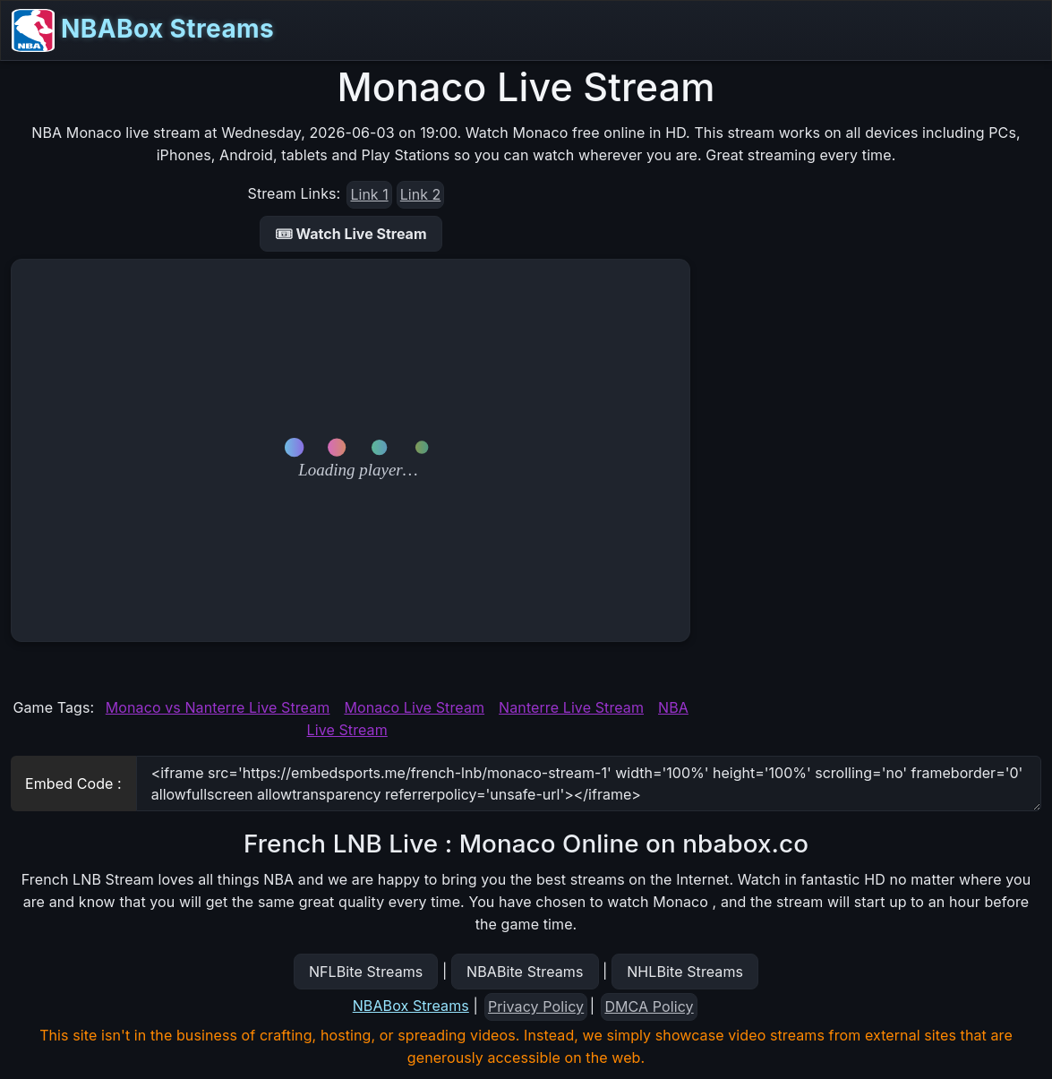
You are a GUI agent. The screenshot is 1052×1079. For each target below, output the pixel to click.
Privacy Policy (536, 1006)
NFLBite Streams (366, 972)
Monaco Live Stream (414, 707)
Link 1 (369, 194)
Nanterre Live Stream (571, 707)
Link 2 (420, 194)
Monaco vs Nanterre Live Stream (218, 707)
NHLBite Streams (685, 972)
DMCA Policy (648, 1006)
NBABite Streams (525, 972)
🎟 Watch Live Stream (351, 234)
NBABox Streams (143, 30)
